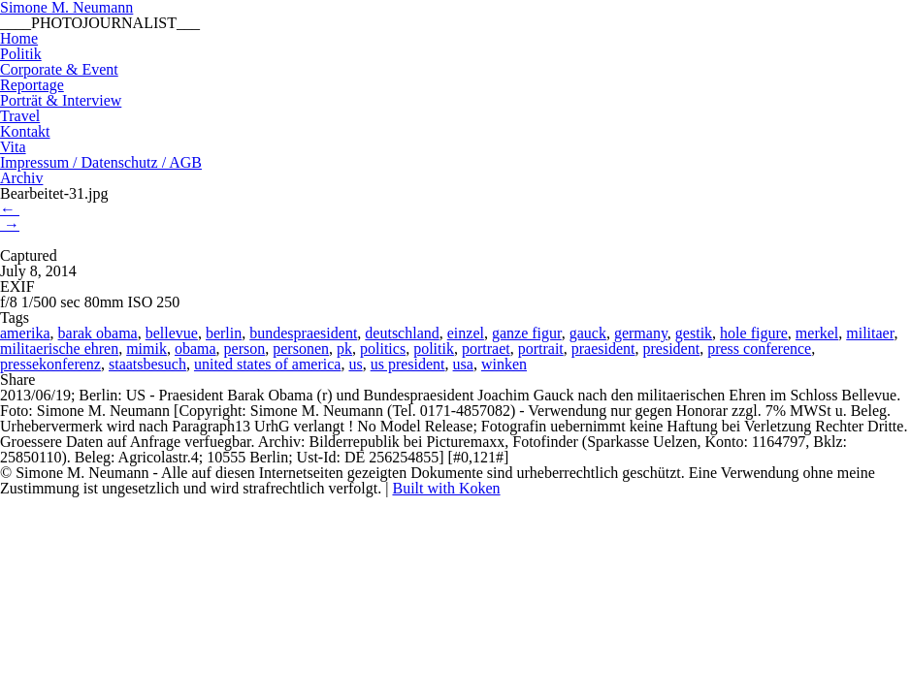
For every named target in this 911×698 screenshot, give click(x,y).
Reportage (32, 85)
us (355, 364)
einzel (465, 333)
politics (383, 348)
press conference (759, 348)
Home (19, 38)
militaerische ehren (59, 348)
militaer (870, 333)
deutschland (402, 333)
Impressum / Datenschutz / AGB (101, 162)
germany (640, 333)
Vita (13, 147)
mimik (146, 348)
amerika (25, 333)
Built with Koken (446, 488)
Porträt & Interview (60, 100)
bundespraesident (303, 333)
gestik (693, 333)
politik (433, 348)
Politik (21, 54)
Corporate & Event (59, 69)
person (245, 348)
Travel (20, 116)
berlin (224, 333)
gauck (587, 333)
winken (504, 364)
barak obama (98, 333)
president (671, 348)
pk (344, 348)
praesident (603, 348)
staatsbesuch (147, 364)
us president (408, 364)
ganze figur (527, 333)
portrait (541, 348)
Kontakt (25, 131)
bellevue (172, 333)
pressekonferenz (50, 364)
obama (195, 348)
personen (301, 348)
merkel (817, 333)
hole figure (754, 333)
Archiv (21, 178)
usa (463, 364)
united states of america (268, 364)
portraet (486, 348)
